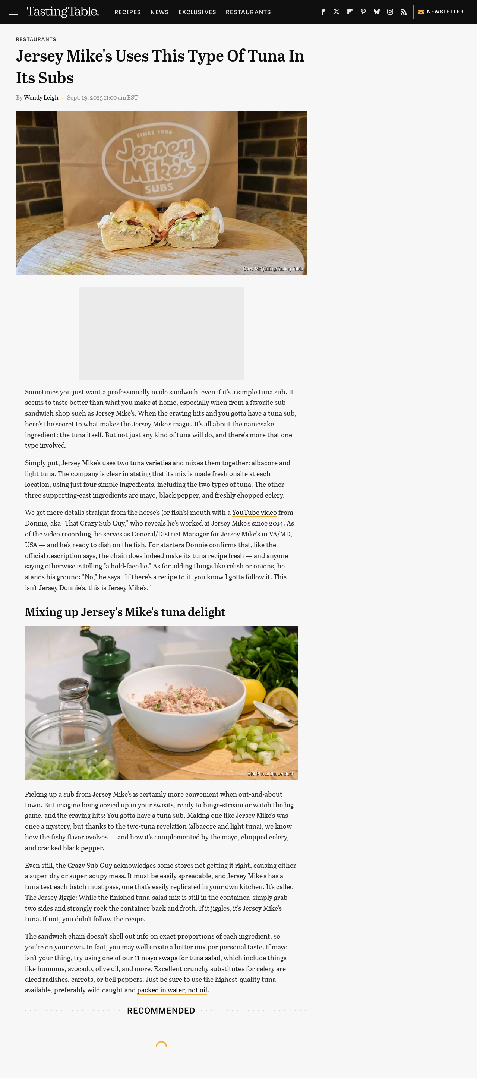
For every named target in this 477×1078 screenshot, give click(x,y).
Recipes (127, 11)
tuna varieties (150, 462)
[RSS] (403, 13)
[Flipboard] (350, 13)
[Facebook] (323, 13)
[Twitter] (336, 13)
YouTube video (254, 512)
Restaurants (248, 11)
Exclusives (197, 11)
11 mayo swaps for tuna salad (177, 957)
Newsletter (440, 11)
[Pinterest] (363, 13)
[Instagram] (390, 13)
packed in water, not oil (172, 990)
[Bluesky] (376, 13)
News (160, 11)
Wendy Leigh (41, 97)
